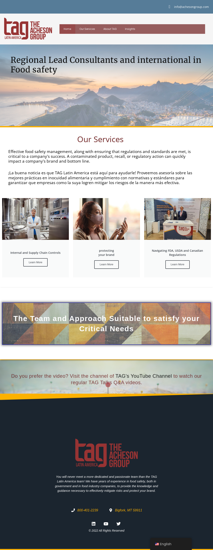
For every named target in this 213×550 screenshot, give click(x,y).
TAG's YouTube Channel (143, 389)
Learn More (35, 262)
